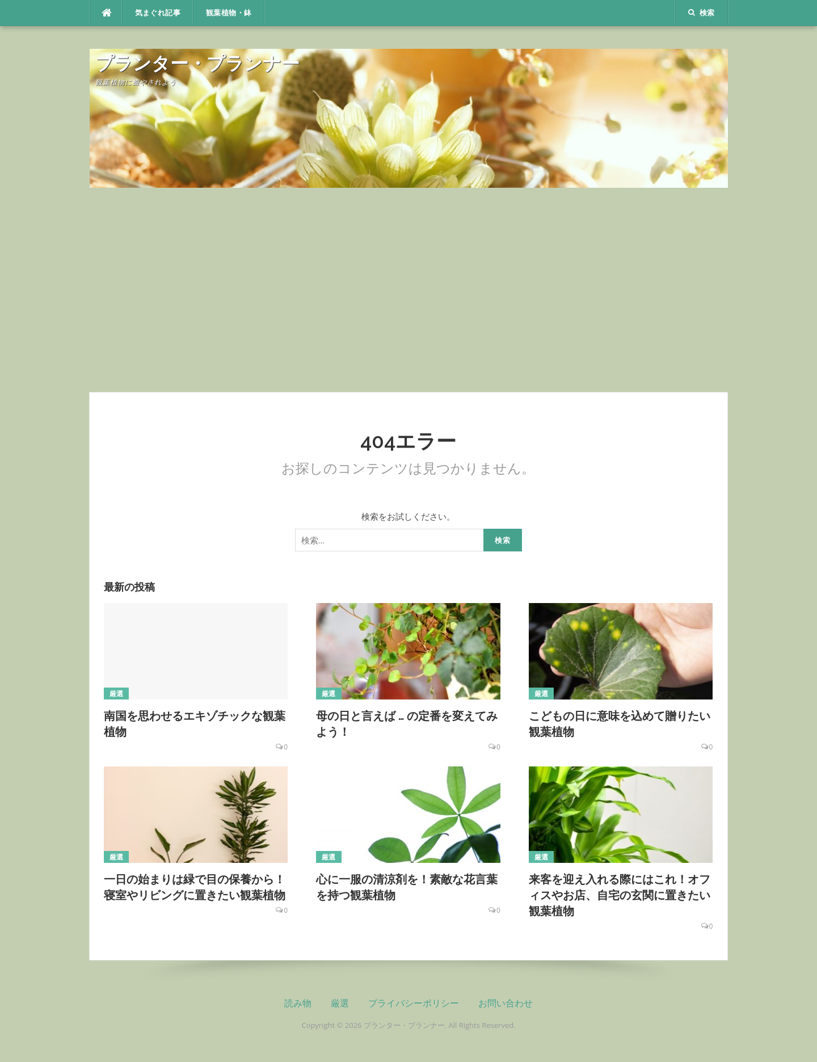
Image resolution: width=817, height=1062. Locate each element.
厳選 (117, 693)
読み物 (297, 1003)
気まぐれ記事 (157, 13)
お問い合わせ (505, 1003)
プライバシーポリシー (413, 1003)
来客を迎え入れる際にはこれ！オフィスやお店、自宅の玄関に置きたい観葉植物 (619, 895)
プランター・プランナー (197, 63)
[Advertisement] (408, 289)
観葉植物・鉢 (228, 13)
